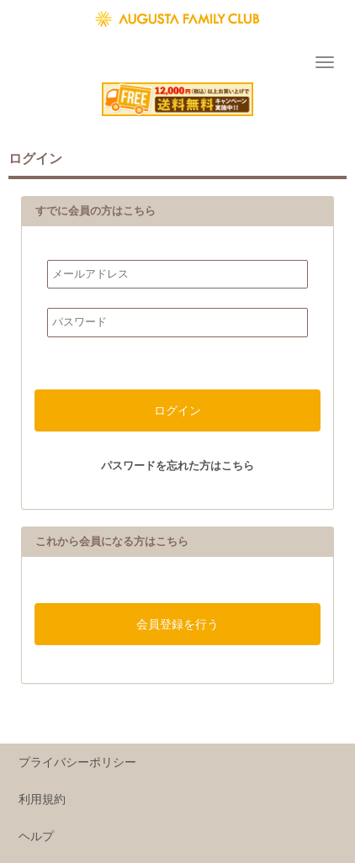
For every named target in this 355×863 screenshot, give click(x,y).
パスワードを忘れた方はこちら (177, 466)
